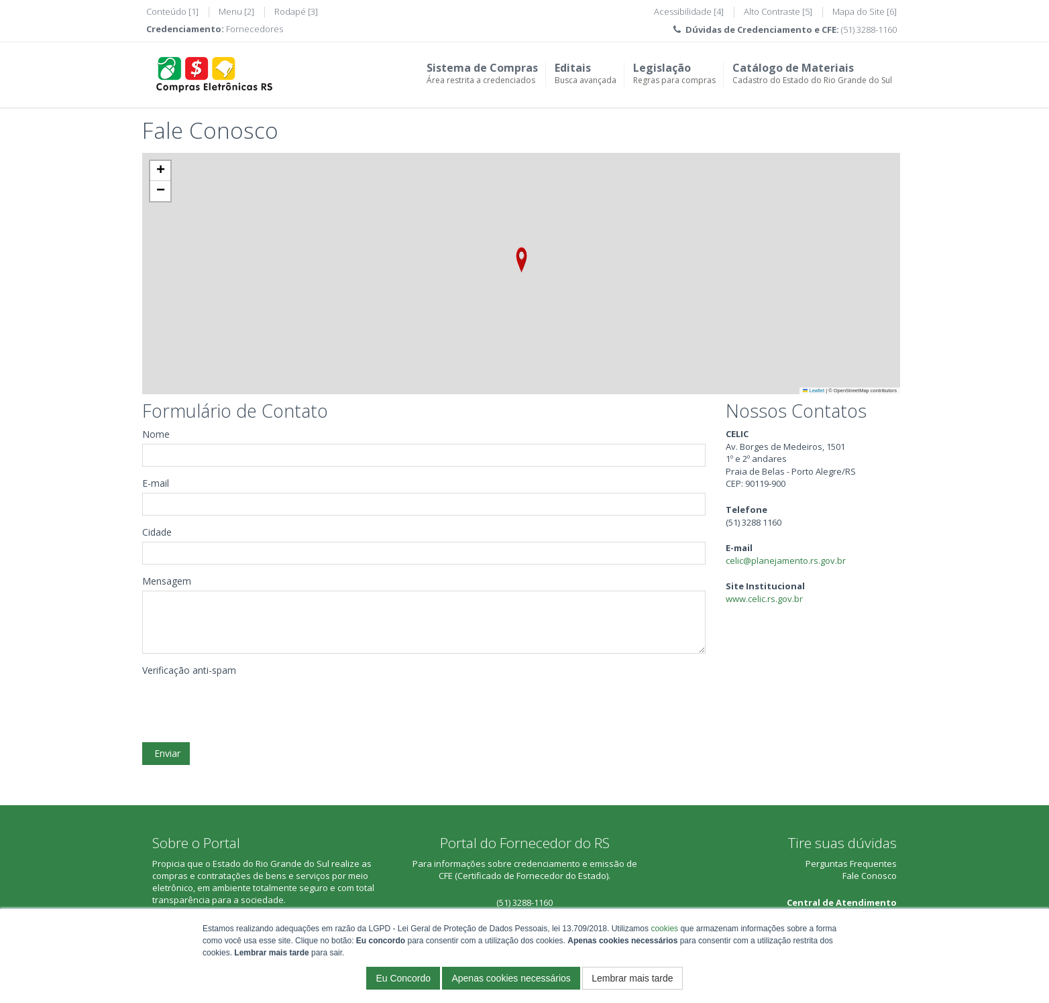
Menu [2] (236, 11)
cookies (664, 928)
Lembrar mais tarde (632, 978)
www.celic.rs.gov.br (764, 599)
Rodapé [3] (296, 11)
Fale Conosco (869, 876)
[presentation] (244, 706)
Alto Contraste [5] (778, 11)
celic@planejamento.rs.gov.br (786, 560)
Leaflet (813, 391)
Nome (156, 434)
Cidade (157, 532)
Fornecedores (254, 29)
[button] (521, 260)
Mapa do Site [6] (864, 11)
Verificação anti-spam (189, 670)
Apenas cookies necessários (510, 978)
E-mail (155, 483)
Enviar (166, 753)
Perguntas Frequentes (851, 864)
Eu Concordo (403, 978)
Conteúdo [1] (172, 11)
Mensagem (166, 581)
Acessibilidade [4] (689, 11)
